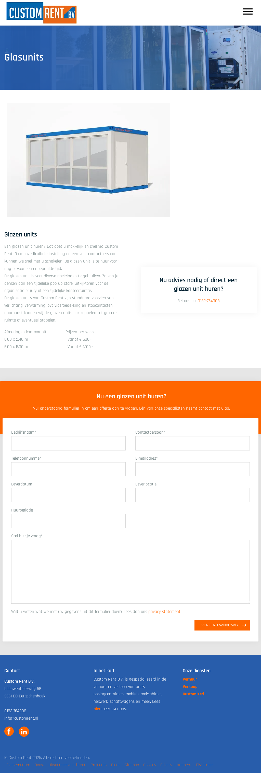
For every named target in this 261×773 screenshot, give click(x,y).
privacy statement (164, 611)
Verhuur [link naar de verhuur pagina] (190, 679)
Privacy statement (176, 765)
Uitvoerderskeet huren (67, 765)
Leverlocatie (145, 484)
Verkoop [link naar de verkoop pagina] (190, 686)
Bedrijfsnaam (23, 432)
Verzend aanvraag (219, 625)
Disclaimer (204, 765)
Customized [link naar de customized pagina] (193, 694)
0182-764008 (209, 301)
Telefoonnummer (26, 458)
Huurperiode (22, 510)
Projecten (99, 765)
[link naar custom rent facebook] (9, 732)
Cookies (149, 765)
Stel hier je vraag (27, 536)
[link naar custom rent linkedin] (24, 732)
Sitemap (132, 765)
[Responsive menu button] (248, 13)
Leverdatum (21, 484)
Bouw (39, 765)
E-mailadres (146, 458)
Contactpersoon (150, 432)
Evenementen (18, 765)
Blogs (115, 765)
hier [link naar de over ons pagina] (97, 709)
